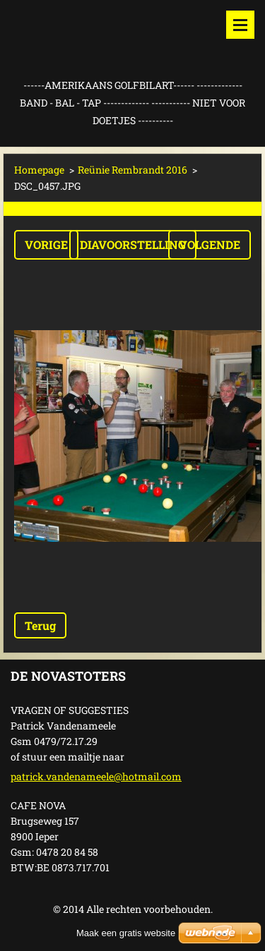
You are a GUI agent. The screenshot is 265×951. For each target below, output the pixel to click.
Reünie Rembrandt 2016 (132, 169)
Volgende (209, 244)
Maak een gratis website (125, 933)
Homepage (39, 169)
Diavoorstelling (133, 244)
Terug (40, 625)
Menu (240, 25)
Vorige (46, 244)
